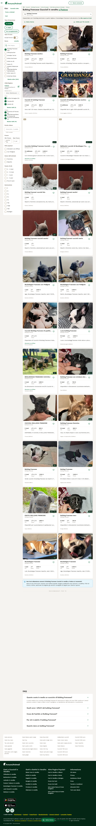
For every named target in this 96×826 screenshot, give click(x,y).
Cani (6, 16)
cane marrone (26, 752)
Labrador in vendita (9, 780)
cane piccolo (8, 737)
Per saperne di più (86, 18)
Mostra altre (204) (13, 79)
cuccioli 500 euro (80, 737)
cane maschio (79, 743)
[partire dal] (8, 141)
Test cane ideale (75, 790)
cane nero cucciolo (28, 743)
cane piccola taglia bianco (30, 749)
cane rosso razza (62, 740)
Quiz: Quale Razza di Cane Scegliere (56, 787)
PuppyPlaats (33, 814)
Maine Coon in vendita (32, 772)
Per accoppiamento (12, 31)
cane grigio (25, 755)
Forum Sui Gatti (52, 784)
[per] (16, 141)
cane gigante (8, 749)
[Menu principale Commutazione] (1, 3)
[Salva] (53, 54)
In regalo (8, 27)
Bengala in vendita (31, 781)
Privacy (72, 775)
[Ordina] (82, 22)
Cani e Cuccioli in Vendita (10, 771)
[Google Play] (10, 800)
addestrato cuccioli (63, 737)
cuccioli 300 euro (62, 755)
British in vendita (31, 775)
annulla (16, 41)
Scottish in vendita (31, 784)
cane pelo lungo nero (46, 740)
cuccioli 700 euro (62, 749)
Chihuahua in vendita (9, 774)
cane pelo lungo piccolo (64, 743)
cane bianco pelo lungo (29, 737)
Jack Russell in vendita (10, 789)
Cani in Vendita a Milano (55, 772)
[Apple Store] (9, 805)
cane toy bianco (44, 755)
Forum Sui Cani (52, 781)
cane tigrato (43, 746)
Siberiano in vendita (32, 790)
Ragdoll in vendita (31, 778)
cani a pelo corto (27, 746)
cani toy (24, 740)
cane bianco (61, 746)
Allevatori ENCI (74, 787)
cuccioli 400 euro (80, 740)
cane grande (8, 746)
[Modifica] (18, 86)
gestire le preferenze (62, 820)
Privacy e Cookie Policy (35, 820)
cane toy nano (9, 740)
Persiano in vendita (31, 787)
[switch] (15, 37)
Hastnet (25, 814)
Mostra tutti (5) (11, 107)
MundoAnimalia (43, 814)
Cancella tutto (14, 8)
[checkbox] (5, 49)
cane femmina (79, 746)
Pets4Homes (17, 814)
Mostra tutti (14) (12, 121)
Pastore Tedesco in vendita (11, 783)
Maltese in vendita (8, 792)
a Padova (63, 10)
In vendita (9, 23)
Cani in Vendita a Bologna (55, 778)
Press (72, 781)
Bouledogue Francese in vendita (13, 786)
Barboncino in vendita (9, 777)
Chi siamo (73, 772)
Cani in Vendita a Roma (55, 775)
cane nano (43, 743)
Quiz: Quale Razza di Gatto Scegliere (56, 792)
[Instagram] (12, 810)
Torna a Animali (9, 12)
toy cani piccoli (9, 743)
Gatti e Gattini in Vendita (36, 770)
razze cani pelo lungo (46, 752)
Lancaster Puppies (66, 814)
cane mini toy (44, 749)
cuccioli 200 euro (62, 752)
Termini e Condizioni (76, 784)
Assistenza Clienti (75, 778)
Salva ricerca (29, 22)
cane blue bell (44, 737)
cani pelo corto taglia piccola (11, 752)
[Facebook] (8, 810)
